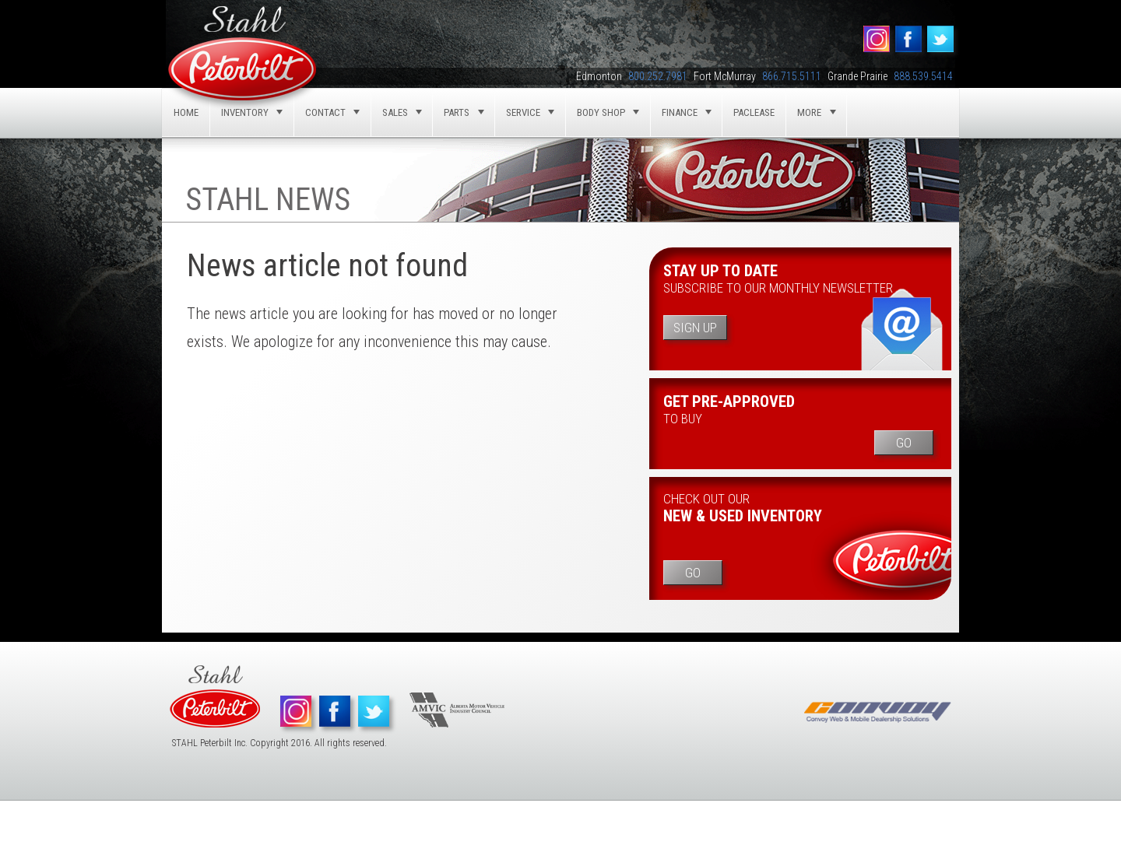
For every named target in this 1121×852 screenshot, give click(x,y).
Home (186, 112)
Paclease (754, 112)
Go (904, 443)
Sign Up (695, 327)
